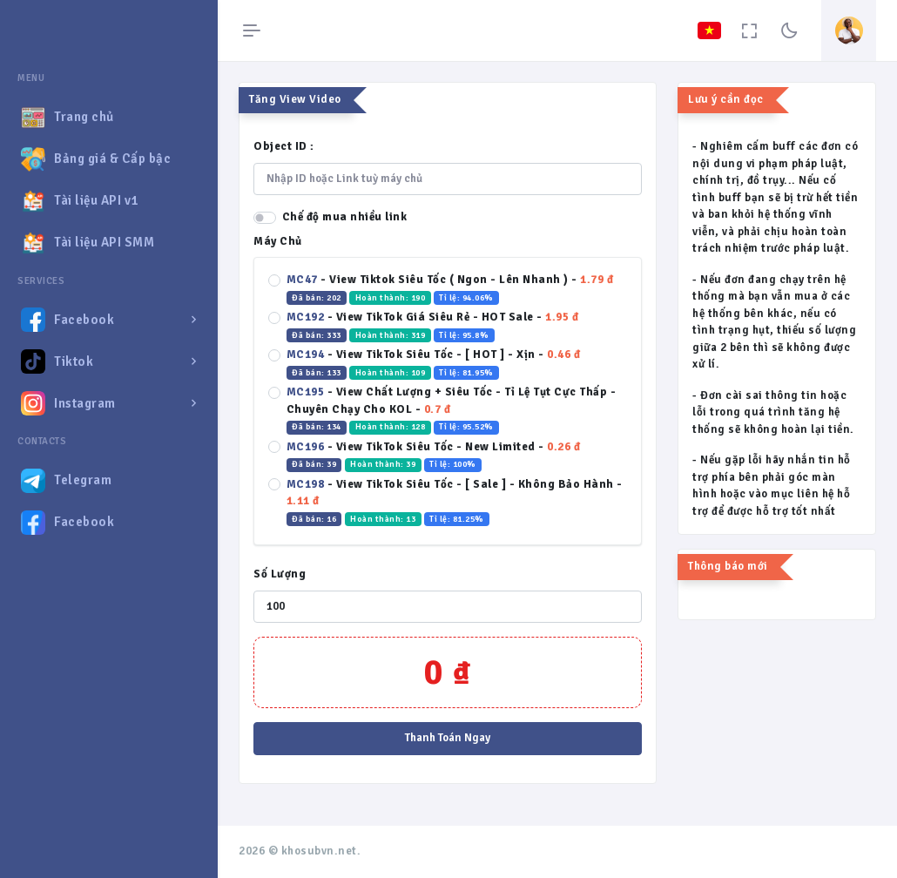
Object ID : (283, 146)
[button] (108, 320)
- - (452, 289)
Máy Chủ (277, 241)
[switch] (264, 218)
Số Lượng (279, 574)
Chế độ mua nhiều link (345, 217)
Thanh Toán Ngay (447, 738)
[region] (108, 458)
